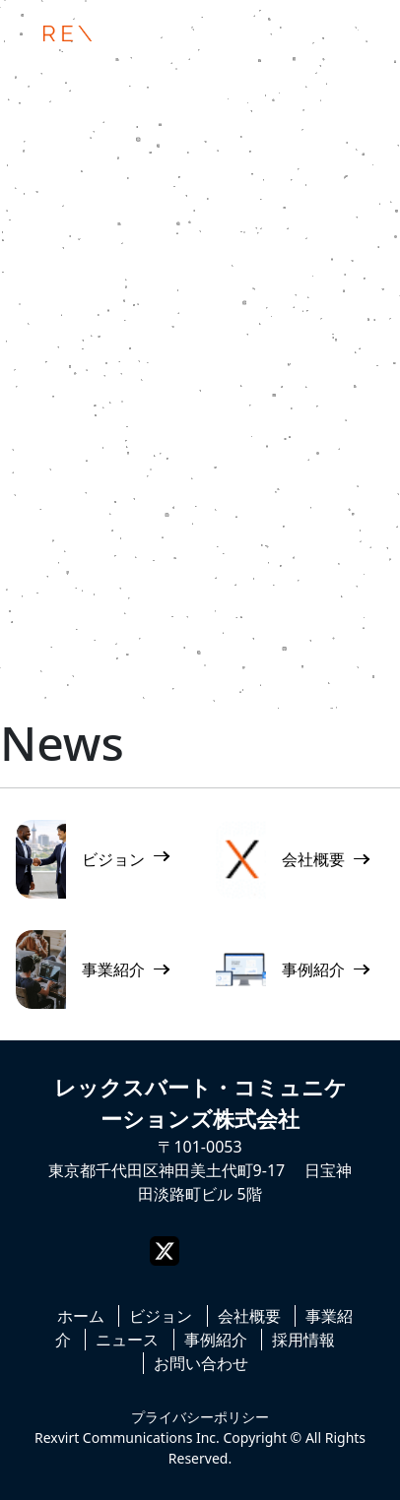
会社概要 (249, 1316)
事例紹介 (215, 1339)
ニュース (127, 1339)
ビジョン (160, 1316)
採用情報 (303, 1339)
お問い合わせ (201, 1363)
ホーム (80, 1316)
